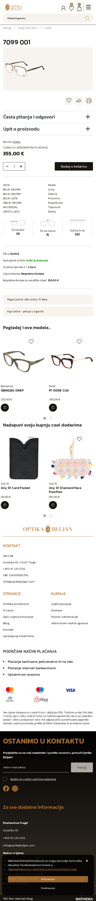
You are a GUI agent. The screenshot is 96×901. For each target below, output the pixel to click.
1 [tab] (44, 418)
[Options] (48, 888)
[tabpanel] (24, 375)
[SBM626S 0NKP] (5, 408)
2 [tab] (50, 418)
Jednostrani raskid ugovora (69, 623)
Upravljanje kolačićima (18, 636)
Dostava (56, 610)
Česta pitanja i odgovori (29, 116)
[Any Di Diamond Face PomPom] (53, 505)
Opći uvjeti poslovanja (18, 616)
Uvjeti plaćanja (61, 603)
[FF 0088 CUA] (53, 408)
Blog (6, 623)
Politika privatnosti (16, 603)
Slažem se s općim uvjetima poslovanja (33, 779)
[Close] (48, 879)
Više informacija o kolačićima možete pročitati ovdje (42, 869)
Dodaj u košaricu (74, 166)
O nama (8, 610)
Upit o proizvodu (21, 128)
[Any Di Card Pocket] (5, 505)
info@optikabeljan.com (19, 581)
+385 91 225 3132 (14, 568)
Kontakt (8, 629)
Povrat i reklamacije (64, 616)
